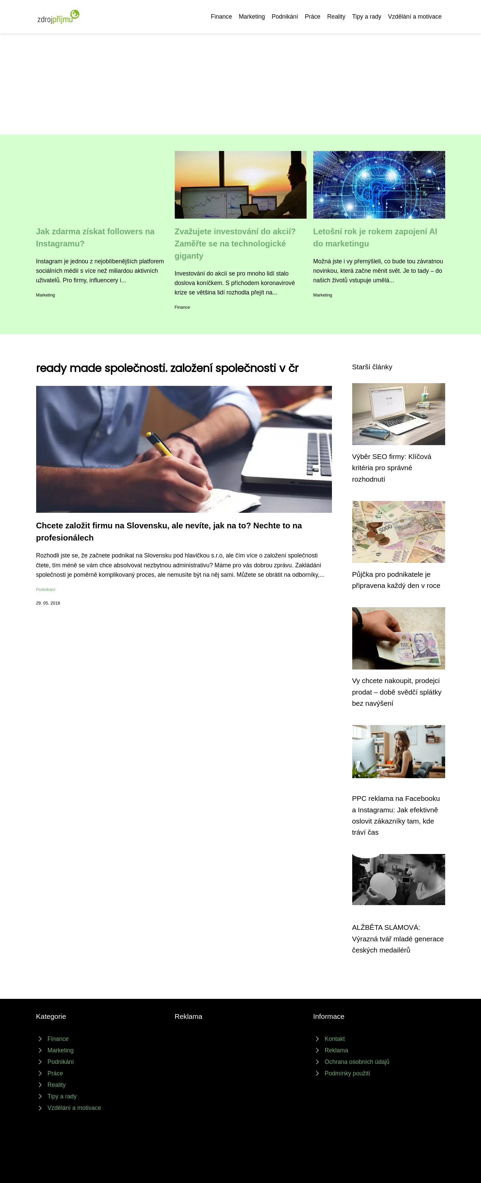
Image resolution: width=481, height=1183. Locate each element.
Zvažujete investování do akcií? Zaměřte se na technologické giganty (235, 243)
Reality (336, 16)
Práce (312, 16)
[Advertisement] (240, 84)
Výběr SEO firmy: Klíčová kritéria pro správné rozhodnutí (392, 468)
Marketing (252, 16)
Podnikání (285, 16)
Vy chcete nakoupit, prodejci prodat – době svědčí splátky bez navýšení (397, 692)
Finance (221, 16)
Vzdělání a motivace (414, 16)
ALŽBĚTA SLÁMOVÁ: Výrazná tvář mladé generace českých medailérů (398, 938)
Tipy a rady (366, 16)
